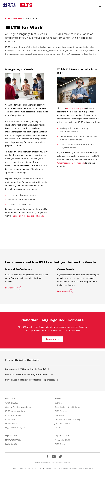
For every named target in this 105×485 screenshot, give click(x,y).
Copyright (56, 468)
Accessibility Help (31, 468)
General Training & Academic (18, 407)
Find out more (18, 468)
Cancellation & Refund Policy (67, 419)
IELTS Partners (61, 411)
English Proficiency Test (15, 428)
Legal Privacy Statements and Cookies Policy (76, 468)
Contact (58, 428)
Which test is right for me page (71, 163)
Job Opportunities (62, 424)
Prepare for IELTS (62, 440)
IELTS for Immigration (15, 411)
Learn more (11, 288)
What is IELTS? (11, 403)
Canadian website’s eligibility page (28, 216)
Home (7, 19)
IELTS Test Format (13, 415)
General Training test (75, 108)
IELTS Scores (10, 419)
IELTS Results (11, 444)
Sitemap (48, 468)
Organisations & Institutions (67, 407)
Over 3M (58, 403)
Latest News (60, 415)
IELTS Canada (11, 424)
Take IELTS (17, 19)
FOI (41, 468)
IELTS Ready (60, 444)
